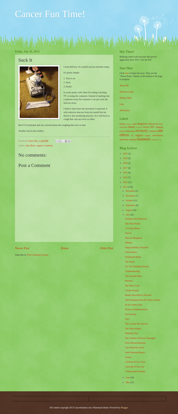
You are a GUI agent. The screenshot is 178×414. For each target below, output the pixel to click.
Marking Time (131, 333)
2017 (125, 168)
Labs (122, 104)
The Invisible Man (133, 276)
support (40, 145)
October (129, 200)
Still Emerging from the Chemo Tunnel (142, 300)
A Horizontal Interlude (135, 371)
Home (64, 248)
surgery (148, 135)
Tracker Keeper (132, 290)
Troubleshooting (132, 271)
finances (139, 127)
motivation (130, 131)
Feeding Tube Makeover (136, 219)
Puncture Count (126, 92)
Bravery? (129, 281)
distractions (153, 124)
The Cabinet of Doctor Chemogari (140, 338)
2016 (125, 172)
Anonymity (125, 110)
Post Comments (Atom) (37, 255)
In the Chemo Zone (133, 305)
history (146, 127)
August (129, 210)
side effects (30, 145)
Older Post (106, 248)
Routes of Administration (136, 309)
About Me (124, 85)
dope (161, 124)
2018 (125, 163)
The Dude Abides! (133, 328)
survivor (124, 139)
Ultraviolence (131, 252)
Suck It (128, 233)
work (159, 140)
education (123, 127)
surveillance (157, 135)
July (128, 215)
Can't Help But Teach (134, 347)
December (130, 191)
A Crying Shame (132, 228)
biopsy (123, 124)
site (132, 135)
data (135, 124)
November (131, 196)
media (122, 131)
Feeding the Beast (133, 257)
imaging (159, 127)
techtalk (132, 139)
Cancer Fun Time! (50, 14)
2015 (125, 177)
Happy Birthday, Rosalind (136, 247)
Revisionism (130, 314)
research (153, 131)
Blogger (124, 407)
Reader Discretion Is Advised (138, 295)
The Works (130, 262)
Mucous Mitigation (133, 238)
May (128, 382)
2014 (125, 182)
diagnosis (142, 123)
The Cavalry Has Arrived (136, 324)
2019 (125, 158)
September (131, 205)
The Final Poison (132, 223)
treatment (48, 145)
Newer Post (22, 248)
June (128, 377)
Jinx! (127, 319)
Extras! (128, 357)
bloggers (129, 124)
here (127, 73)
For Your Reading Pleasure (137, 266)
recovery (142, 131)
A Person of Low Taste (135, 362)
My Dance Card (132, 285)
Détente (128, 242)
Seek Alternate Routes (135, 352)
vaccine (154, 140)
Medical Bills (126, 98)
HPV (152, 127)
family (131, 126)
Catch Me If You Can (134, 367)
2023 (125, 153)
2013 (125, 187)
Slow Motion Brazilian (135, 343)
